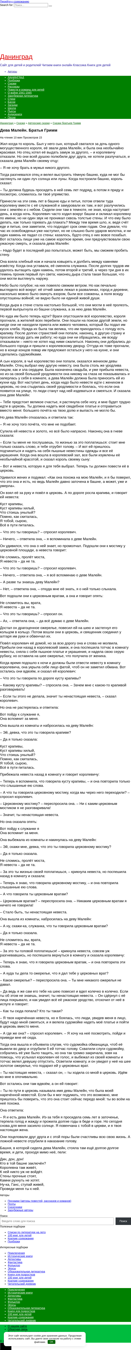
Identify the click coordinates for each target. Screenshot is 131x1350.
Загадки (13, 105)
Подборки (14, 80)
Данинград (16, 56)
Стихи (11, 98)
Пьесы (12, 111)
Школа (12, 108)
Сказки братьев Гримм (67, 123)
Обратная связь (18, 1329)
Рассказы (13, 86)
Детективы (14, 1259)
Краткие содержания (21, 1238)
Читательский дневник (22, 1283)
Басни (11, 101)
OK (51, 1341)
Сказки (12, 83)
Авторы (12, 71)
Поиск (4, 1215)
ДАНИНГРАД (16, 77)
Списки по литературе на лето (27, 1232)
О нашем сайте (17, 1326)
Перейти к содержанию (14, 1)
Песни (11, 117)
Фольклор (14, 1265)
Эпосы (12, 1268)
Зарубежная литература (23, 95)
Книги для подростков (21, 1274)
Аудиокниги (15, 114)
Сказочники (15, 1207)
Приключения (16, 1253)
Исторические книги (20, 1256)
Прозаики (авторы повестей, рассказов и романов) (39, 1200)
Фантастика (15, 1262)
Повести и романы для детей (26, 89)
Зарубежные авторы (20, 1210)
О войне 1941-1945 (20, 92)
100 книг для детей (19, 1235)
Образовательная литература (26, 1271)
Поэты (12, 1204)
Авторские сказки (39, 123)
